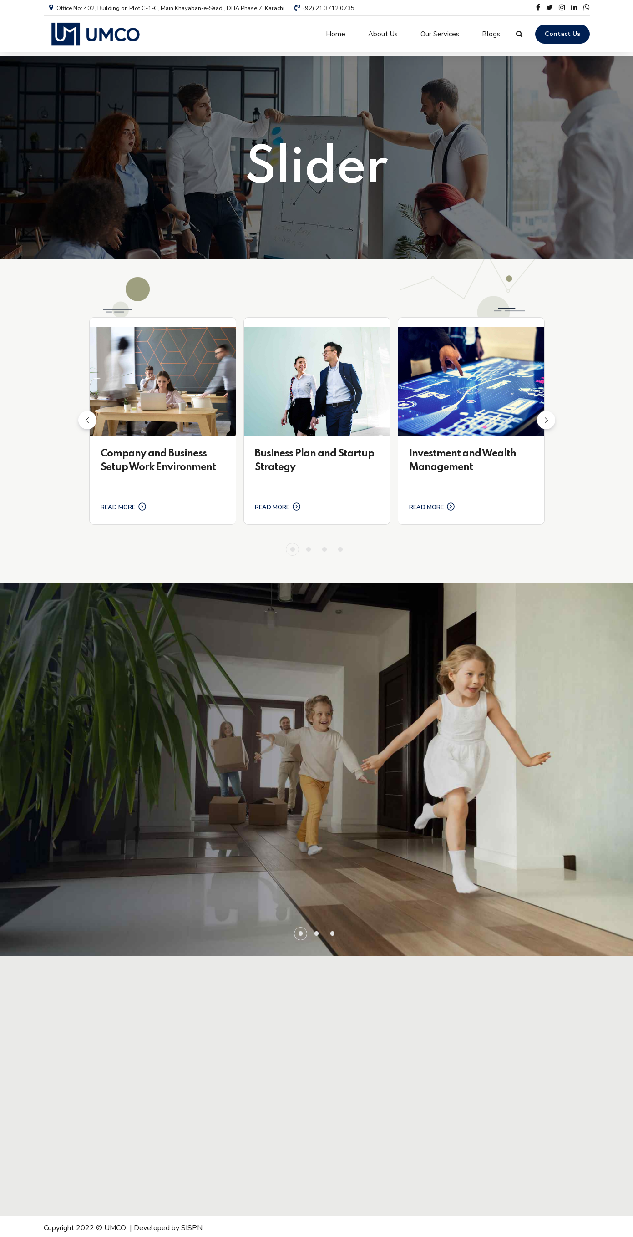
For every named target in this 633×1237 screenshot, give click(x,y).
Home (335, 34)
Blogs (491, 34)
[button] (87, 416)
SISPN (192, 1225)
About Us (383, 34)
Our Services (439, 34)
